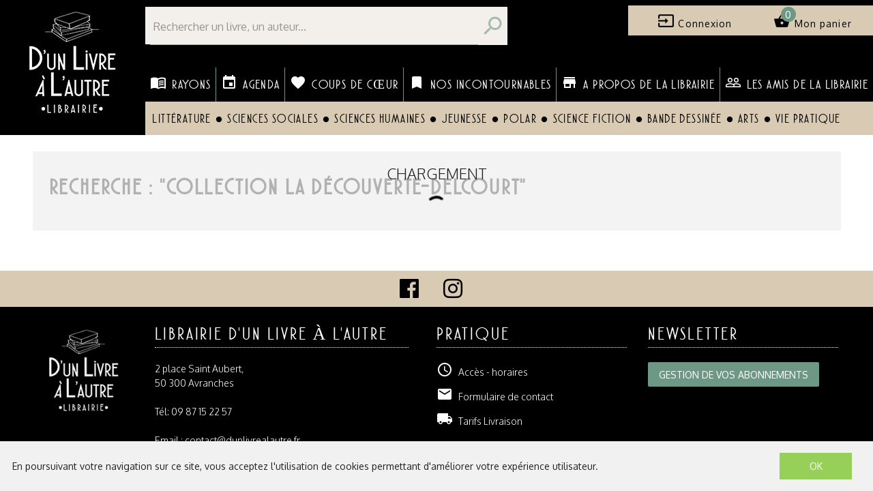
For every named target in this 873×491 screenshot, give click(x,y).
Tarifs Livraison (479, 421)
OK (816, 466)
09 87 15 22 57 (201, 411)
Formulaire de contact (494, 396)
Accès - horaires (482, 372)
